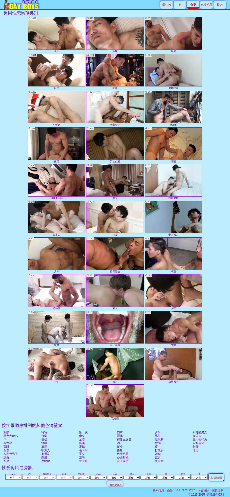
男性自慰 (115, 145)
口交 (56, 71)
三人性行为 (200, 439)
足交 (82, 439)
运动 (158, 453)
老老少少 (115, 108)
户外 (56, 255)
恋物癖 (45, 461)
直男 (158, 457)
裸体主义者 (124, 439)
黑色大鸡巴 (10, 435)
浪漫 (44, 446)
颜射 (44, 457)
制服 (195, 446)
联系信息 (158, 490)
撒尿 (120, 450)
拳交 (82, 435)
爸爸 (173, 35)
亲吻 (82, 457)
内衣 (120, 432)
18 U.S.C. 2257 (185, 490)
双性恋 (7, 443)
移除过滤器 (115, 484)
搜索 (220, 4)
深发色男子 (10, 453)
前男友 (45, 453)
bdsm (173, 108)
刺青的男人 (200, 432)
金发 (6, 450)
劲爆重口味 (56, 182)
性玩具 (159, 439)
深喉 (44, 443)
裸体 (120, 435)
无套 (115, 71)
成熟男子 (173, 365)
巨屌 (115, 35)
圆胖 (6, 461)
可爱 (115, 218)
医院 (173, 292)
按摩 (56, 328)
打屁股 (159, 450)
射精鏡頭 (173, 71)
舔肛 (158, 435)
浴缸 (6, 432)
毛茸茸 (83, 450)
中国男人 (173, 218)
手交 (82, 453)
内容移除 (203, 490)
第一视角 (115, 328)
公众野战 (122, 457)
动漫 (173, 255)
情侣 (44, 439)
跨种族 (56, 292)
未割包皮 (198, 443)
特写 (44, 432)
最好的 (166, 4)
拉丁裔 (83, 461)
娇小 (120, 446)
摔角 (195, 450)
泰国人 (197, 435)
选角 (6, 457)
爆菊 (173, 145)
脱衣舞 (159, 461)
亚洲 (56, 35)
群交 (115, 182)
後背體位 (115, 255)
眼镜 (82, 446)
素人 (115, 292)
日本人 (56, 218)
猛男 (56, 145)
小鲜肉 (56, 108)
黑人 (115, 365)
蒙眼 (6, 446)
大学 (173, 328)
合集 (44, 435)
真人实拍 (122, 461)
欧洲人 (45, 450)
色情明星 (206, 4)
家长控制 (217, 490)
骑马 (158, 432)
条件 (170, 490)
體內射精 (173, 182)
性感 (158, 443)
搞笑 (82, 443)
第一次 (83, 432)
